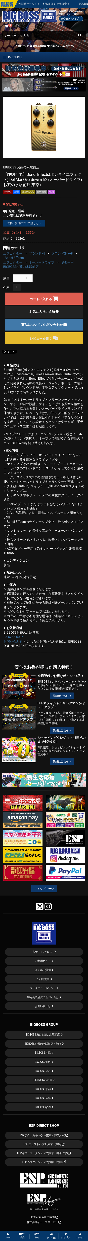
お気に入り (54, 46)
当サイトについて (42, 951)
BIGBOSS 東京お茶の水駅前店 (43, 1034)
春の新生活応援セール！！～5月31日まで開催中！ (54, 3)
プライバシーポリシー (43, 988)
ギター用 (67, 262)
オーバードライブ (41, 262)
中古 (36, 1236)
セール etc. (51, 1235)
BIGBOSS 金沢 (43, 1071)
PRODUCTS (12, 57)
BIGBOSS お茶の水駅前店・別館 (43, 1043)
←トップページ (44, 888)
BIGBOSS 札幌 (43, 1052)
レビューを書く (44, 338)
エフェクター (12, 253)
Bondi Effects (14, 258)
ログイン (68, 46)
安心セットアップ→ (71, 18)
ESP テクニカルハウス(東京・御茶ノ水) (44, 1135)
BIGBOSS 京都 (43, 1089)
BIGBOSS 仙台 (43, 1061)
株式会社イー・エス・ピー (44, 1222)
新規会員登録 (38, 46)
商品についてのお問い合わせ (44, 325)
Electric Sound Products (44, 1217)
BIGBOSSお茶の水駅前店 (21, 267)
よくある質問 (42, 970)
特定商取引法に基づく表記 (42, 997)
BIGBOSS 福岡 (43, 1107)
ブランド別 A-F (62, 253)
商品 (22, 1236)
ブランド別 (37, 253)
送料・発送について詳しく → (24, 223)
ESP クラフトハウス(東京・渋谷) (44, 1144)
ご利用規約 (42, 979)
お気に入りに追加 (44, 312)
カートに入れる (44, 298)
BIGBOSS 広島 (43, 1098)
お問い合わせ (13, 641)
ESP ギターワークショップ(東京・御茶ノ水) (44, 1153)
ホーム (8, 1236)
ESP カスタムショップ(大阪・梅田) (44, 1162)
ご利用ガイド (21, 46)
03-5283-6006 (13, 637)
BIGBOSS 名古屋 (43, 1079)
